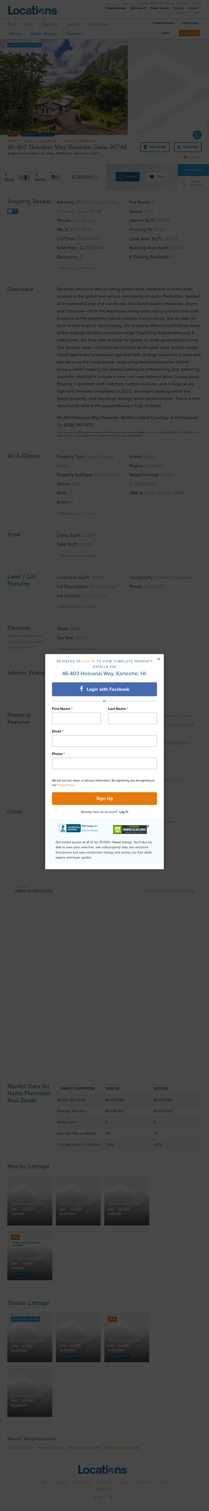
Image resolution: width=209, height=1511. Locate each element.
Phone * (58, 754)
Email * (57, 731)
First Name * (62, 709)
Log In (123, 812)
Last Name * (118, 709)
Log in (88, 661)
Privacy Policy (65, 785)
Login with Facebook (104, 689)
